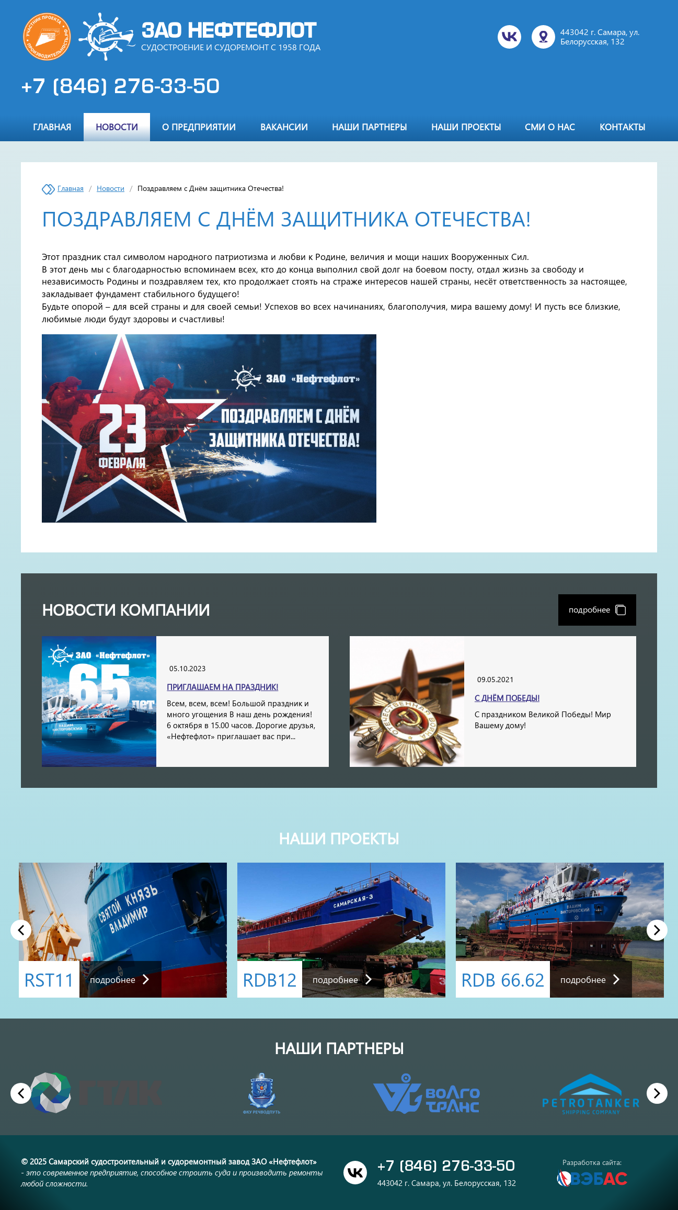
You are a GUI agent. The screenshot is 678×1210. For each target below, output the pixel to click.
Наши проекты (466, 126)
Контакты (622, 126)
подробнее (597, 609)
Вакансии (284, 126)
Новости (117, 126)
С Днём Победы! (507, 698)
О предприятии (199, 126)
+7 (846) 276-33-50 (120, 87)
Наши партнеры (369, 126)
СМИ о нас (550, 126)
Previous (20, 929)
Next (657, 929)
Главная (52, 126)
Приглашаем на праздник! (222, 687)
